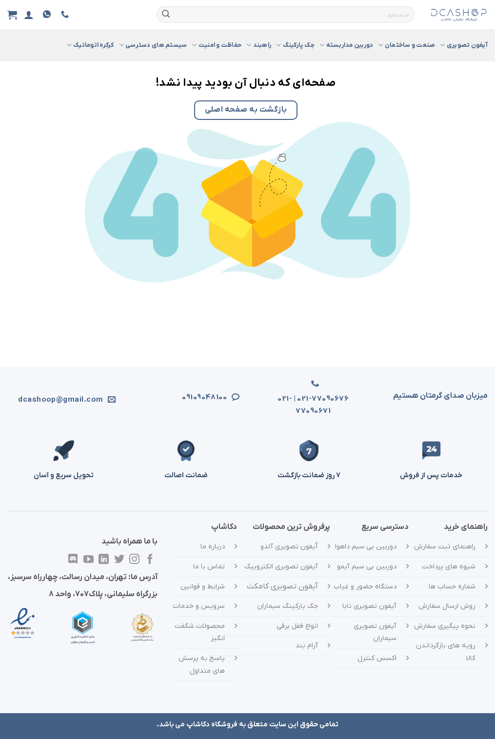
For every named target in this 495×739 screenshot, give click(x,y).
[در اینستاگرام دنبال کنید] (134, 559)
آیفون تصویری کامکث (282, 586)
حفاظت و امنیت (216, 45)
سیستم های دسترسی (153, 45)
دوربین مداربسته (346, 45)
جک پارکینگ (295, 45)
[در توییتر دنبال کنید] (119, 559)
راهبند (258, 45)
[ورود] (29, 14)
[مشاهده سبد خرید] (12, 14)
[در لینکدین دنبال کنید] (104, 559)
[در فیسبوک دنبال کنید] (150, 559)
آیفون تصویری (464, 45)
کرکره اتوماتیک (90, 45)
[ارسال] (166, 14)
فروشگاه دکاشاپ (212, 724)
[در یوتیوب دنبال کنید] (88, 559)
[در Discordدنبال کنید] (73, 559)
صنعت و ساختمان (406, 45)
